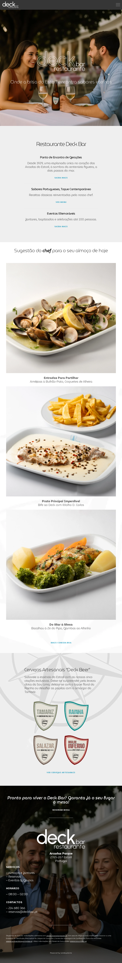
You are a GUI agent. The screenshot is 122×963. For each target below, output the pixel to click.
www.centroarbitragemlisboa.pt (19, 941)
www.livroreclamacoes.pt (56, 935)
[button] (3, 960)
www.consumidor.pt (78, 941)
